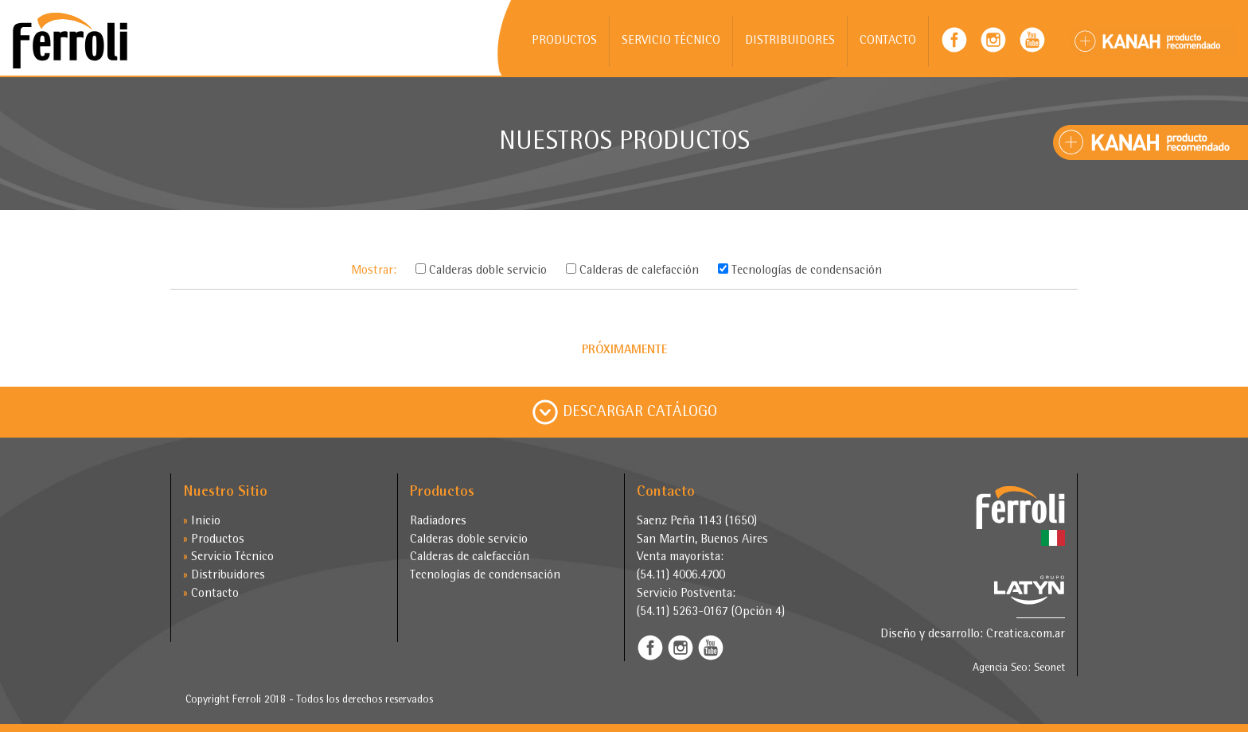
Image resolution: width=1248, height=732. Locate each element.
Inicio (201, 522)
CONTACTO (888, 41)
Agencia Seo (1000, 668)
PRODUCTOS (564, 41)
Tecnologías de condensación (485, 576)
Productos (213, 540)
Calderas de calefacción (469, 557)
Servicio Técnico (228, 557)
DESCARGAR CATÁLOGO (624, 412)
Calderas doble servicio (469, 540)
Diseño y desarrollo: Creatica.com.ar (972, 635)
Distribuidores (224, 576)
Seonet (1049, 668)
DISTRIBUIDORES (790, 41)
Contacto (211, 594)
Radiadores (438, 522)
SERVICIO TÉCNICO (671, 41)
